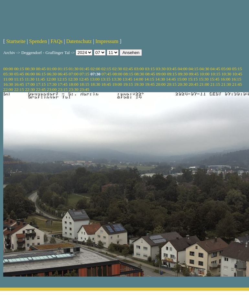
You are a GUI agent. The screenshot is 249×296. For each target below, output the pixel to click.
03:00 (139, 68)
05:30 (8, 73)
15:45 (214, 79)
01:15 (63, 68)
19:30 (139, 84)
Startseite (16, 41)
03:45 (172, 68)
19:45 (150, 84)
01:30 (73, 68)
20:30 (182, 84)
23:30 (73, 89)
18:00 (73, 84)
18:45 (106, 84)
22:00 (8, 89)
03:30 (161, 68)
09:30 (183, 73)
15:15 (193, 79)
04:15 (193, 68)
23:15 (63, 89)
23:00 (52, 89)
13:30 (116, 79)
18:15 (84, 84)
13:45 (127, 79)
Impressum (106, 41)
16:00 (225, 79)
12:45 (84, 79)
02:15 (106, 68)
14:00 (138, 79)
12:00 (51, 79)
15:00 (182, 79)
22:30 (30, 89)
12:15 (62, 79)
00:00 (8, 68)
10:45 (237, 73)
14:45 (171, 79)
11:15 (19, 79)
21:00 (204, 84)
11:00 (8, 79)
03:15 (150, 68)
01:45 (84, 68)
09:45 (194, 73)
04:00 (182, 68)
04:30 (204, 68)
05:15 (237, 68)
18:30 (95, 84)
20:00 (161, 84)
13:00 (95, 79)
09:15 (172, 73)
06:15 (41, 73)
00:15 (19, 68)
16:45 (19, 84)
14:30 (160, 79)
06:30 (52, 73)
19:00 (117, 84)
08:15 (128, 73)
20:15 (172, 84)
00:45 (41, 68)
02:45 (128, 68)
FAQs (56, 41)
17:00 (30, 84)
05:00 (226, 68)
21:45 (237, 84)
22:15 (19, 89)
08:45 (150, 73)
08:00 (117, 73)
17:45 (63, 84)
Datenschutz (79, 41)
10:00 (204, 73)
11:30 (29, 79)
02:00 (95, 68)
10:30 (226, 73)
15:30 (204, 79)
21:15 (215, 84)
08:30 (139, 73)
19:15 (128, 84)
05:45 (19, 73)
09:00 (161, 73)
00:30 (30, 68)
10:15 (215, 73)
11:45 (40, 79)
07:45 (106, 73)
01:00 (52, 68)
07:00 (73, 73)
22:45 (41, 89)
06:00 (30, 73)
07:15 (84, 73)
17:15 (41, 84)
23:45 (84, 89)
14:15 (149, 79)
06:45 (63, 73)
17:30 (52, 84)
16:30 (8, 84)
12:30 (73, 79)
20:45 (193, 84)
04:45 (215, 68)
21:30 (226, 84)
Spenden (38, 41)
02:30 (117, 68)
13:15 (105, 79)
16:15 (236, 79)
